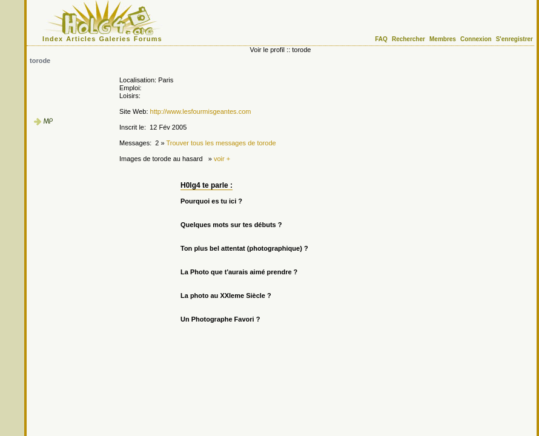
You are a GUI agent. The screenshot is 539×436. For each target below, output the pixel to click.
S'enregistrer (514, 39)
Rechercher (408, 39)
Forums (148, 38)
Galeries (115, 38)
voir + (222, 158)
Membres (442, 39)
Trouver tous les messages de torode (221, 143)
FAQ (381, 39)
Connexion (476, 39)
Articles (81, 38)
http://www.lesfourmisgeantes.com (200, 111)
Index (52, 38)
